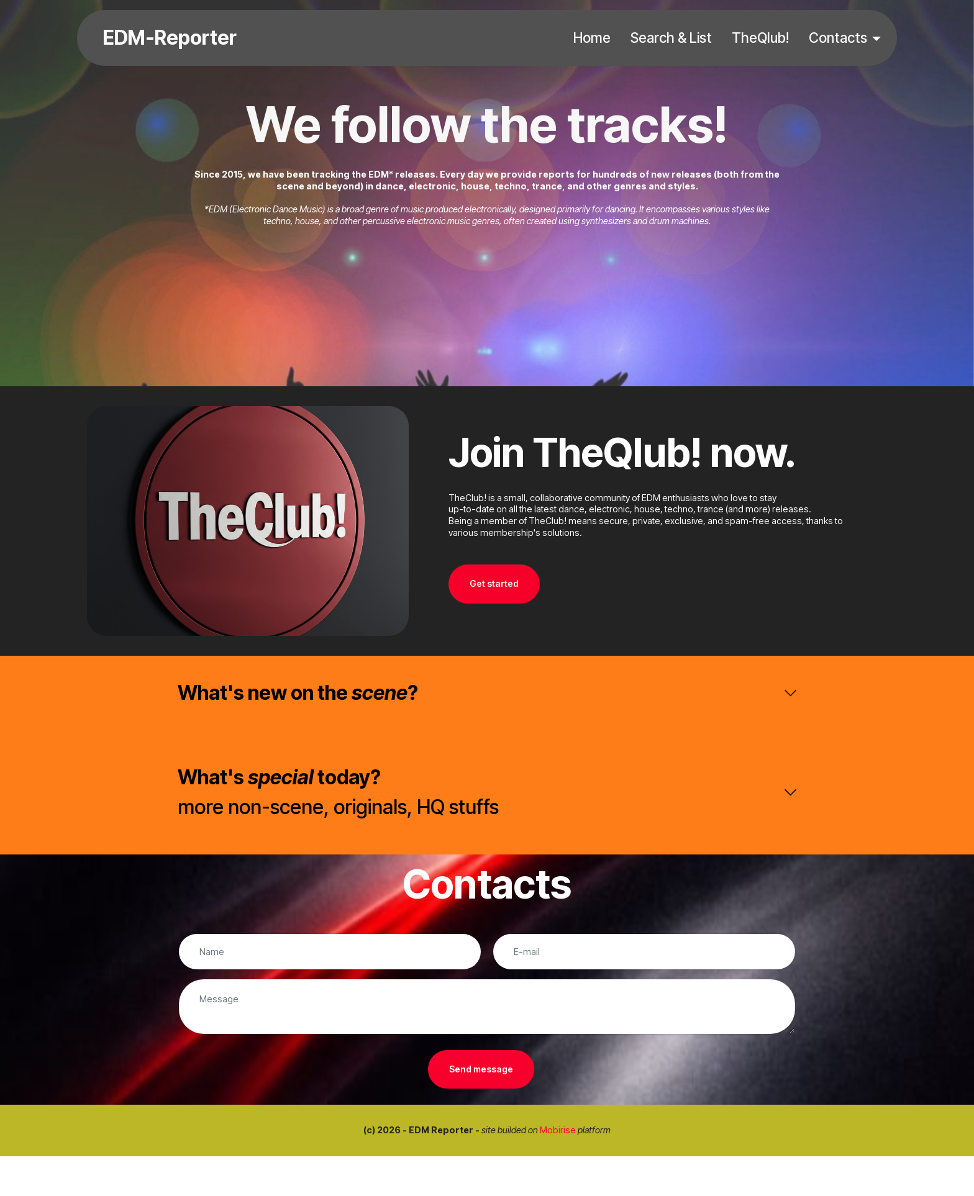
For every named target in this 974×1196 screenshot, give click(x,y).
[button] (487, 693)
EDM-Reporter (170, 38)
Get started (494, 583)
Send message (481, 1069)
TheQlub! (760, 37)
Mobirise (558, 1130)
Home (592, 37)
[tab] (487, 693)
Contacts (838, 37)
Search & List (671, 37)
